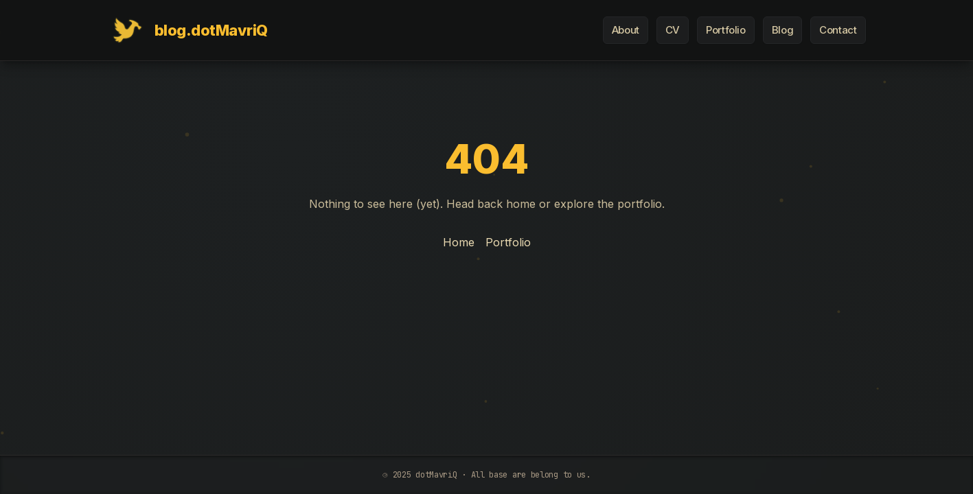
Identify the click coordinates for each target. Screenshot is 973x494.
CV (672, 29)
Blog (783, 29)
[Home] (188, 30)
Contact (837, 29)
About (625, 29)
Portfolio (726, 29)
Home (458, 242)
